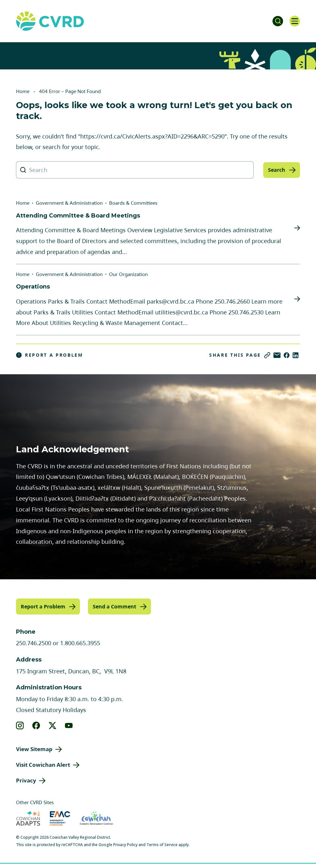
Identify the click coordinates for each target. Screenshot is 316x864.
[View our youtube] (69, 725)
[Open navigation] (293, 21)
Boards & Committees (133, 203)
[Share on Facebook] (286, 355)
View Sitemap (34, 748)
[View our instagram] (20, 725)
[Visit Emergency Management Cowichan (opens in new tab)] (60, 818)
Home (22, 91)
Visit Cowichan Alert (43, 764)
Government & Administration (69, 203)
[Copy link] (267, 355)
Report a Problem (49, 355)
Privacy (26, 780)
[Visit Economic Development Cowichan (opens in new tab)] (96, 818)
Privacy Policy (125, 844)
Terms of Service (162, 844)
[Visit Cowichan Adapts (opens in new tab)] (28, 818)
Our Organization (128, 274)
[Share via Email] (277, 355)
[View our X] (53, 725)
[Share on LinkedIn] (295, 355)
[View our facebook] (36, 725)
